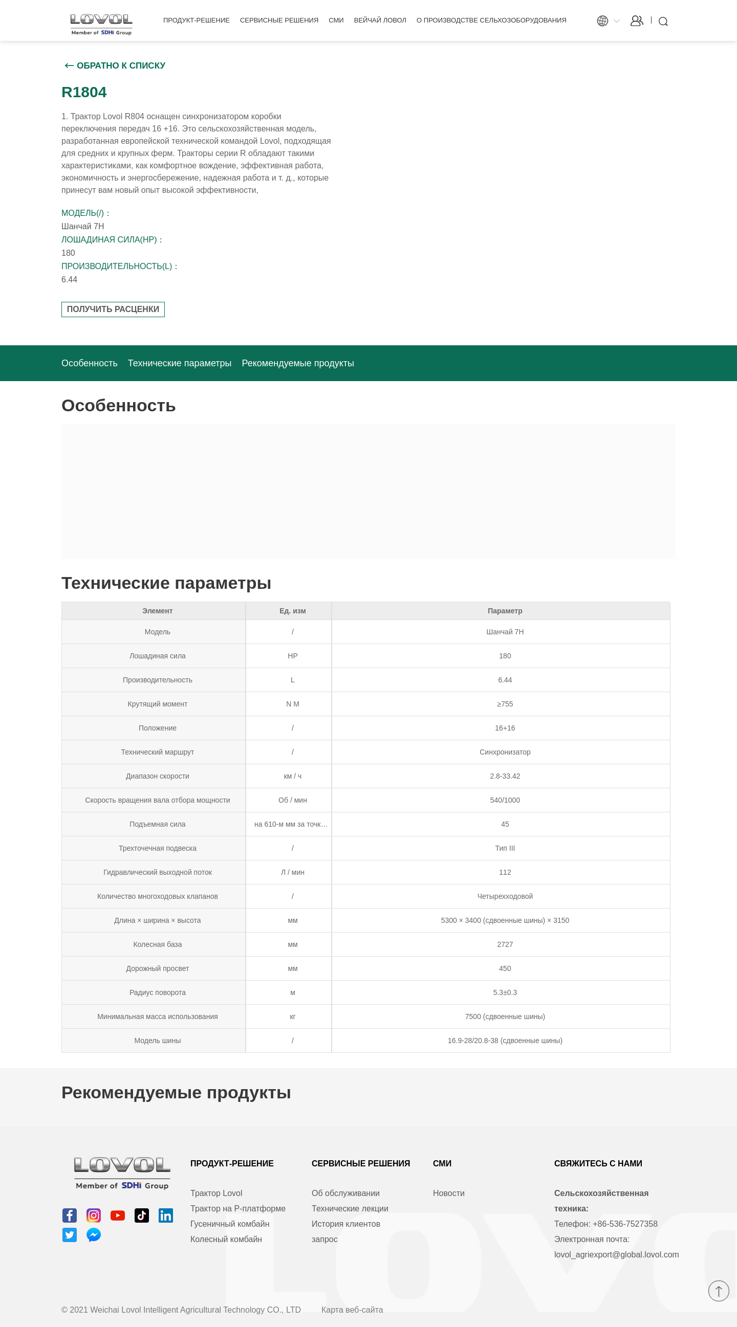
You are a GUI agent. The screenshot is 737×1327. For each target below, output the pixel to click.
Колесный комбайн (226, 1239)
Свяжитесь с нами (598, 1163)
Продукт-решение (196, 20)
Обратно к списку (121, 66)
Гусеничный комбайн (230, 1224)
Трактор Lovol (216, 1193)
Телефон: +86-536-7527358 (606, 1224)
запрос (325, 1239)
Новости (449, 1193)
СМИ (336, 20)
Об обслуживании (346, 1193)
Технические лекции (350, 1208)
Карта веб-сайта (352, 1310)
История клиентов (346, 1224)
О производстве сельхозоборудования (492, 20)
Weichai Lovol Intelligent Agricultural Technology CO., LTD (195, 1310)
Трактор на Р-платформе (238, 1208)
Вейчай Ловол (380, 20)
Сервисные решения (279, 20)
